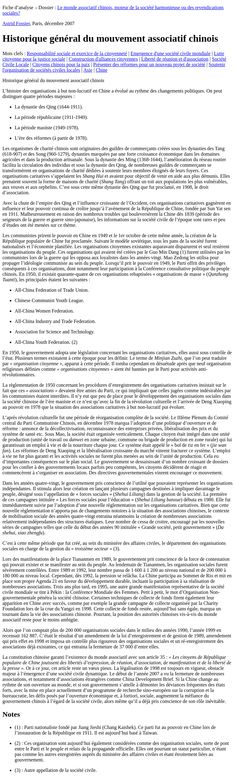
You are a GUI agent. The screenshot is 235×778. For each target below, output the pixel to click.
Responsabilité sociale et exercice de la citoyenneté (77, 53)
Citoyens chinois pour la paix (61, 64)
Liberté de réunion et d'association (175, 59)
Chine (101, 70)
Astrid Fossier (16, 23)
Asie (87, 70)
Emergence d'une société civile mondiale (171, 53)
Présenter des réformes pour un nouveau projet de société (149, 64)
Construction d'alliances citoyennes (103, 59)
